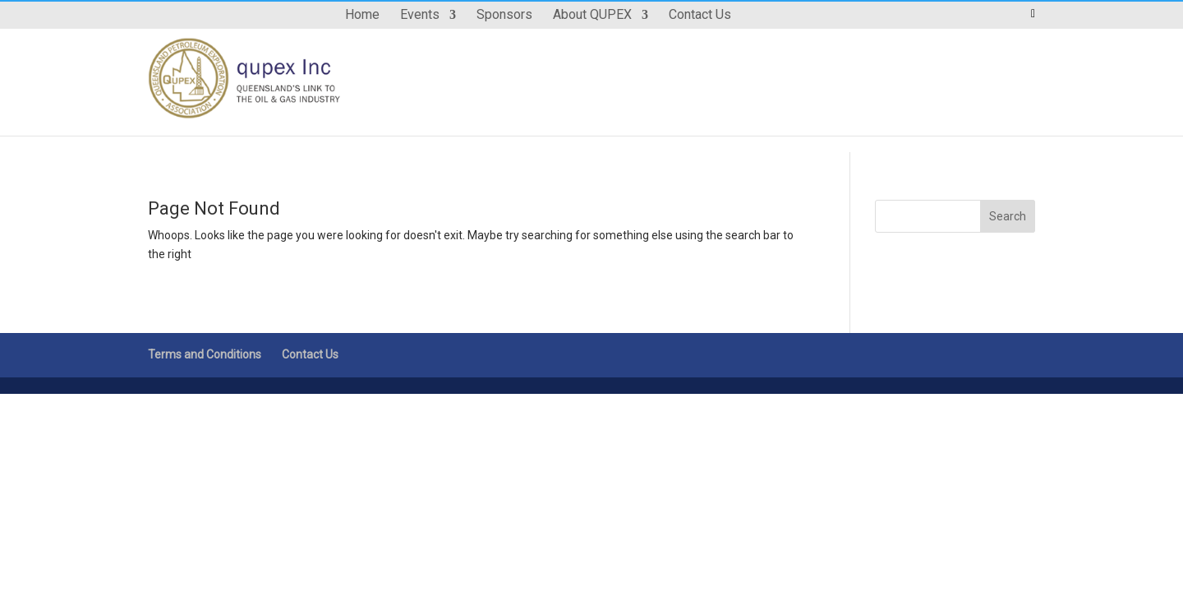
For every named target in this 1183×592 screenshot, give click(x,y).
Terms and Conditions (204, 354)
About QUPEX (592, 15)
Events (420, 15)
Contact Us (700, 15)
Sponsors (504, 15)
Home (362, 15)
